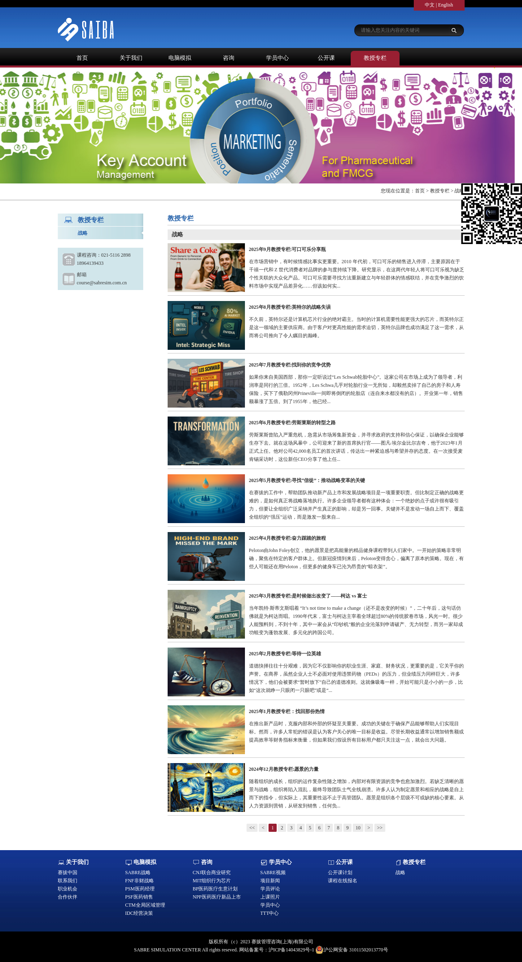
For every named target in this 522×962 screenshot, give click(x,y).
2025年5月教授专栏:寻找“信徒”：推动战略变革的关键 (307, 480)
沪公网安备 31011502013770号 (351, 950)
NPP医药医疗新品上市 (217, 897)
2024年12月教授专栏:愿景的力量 (284, 769)
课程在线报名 (342, 880)
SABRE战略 (138, 872)
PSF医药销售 (139, 897)
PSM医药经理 (140, 889)
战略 (82, 233)
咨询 (228, 58)
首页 (82, 58)
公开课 (326, 58)
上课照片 (270, 897)
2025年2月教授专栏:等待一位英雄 (285, 654)
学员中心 (277, 58)
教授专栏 (375, 58)
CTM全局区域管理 (145, 905)
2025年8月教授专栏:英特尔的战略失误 (290, 307)
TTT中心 (269, 913)
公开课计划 (340, 872)
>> (380, 828)
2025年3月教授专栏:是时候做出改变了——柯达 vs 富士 (308, 596)
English (445, 5)
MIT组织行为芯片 (212, 880)
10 (358, 828)
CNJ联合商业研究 (212, 872)
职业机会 (67, 889)
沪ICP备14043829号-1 (292, 950)
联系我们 (67, 880)
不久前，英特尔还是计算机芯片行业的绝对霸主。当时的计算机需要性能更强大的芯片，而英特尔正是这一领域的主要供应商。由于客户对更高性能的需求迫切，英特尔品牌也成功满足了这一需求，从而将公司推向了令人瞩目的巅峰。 (356, 327)
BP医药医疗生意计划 (215, 889)
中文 (430, 5)
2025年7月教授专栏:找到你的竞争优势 (290, 365)
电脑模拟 (179, 58)
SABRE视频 (273, 872)
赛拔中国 (67, 872)
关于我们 (131, 58)
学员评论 (270, 889)
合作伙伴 (67, 897)
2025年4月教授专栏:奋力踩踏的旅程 (287, 538)
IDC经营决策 (139, 913)
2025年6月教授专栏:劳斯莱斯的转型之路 (292, 422)
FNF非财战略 (139, 880)
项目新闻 (270, 880)
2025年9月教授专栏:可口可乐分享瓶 (287, 249)
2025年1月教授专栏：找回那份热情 (287, 711)
